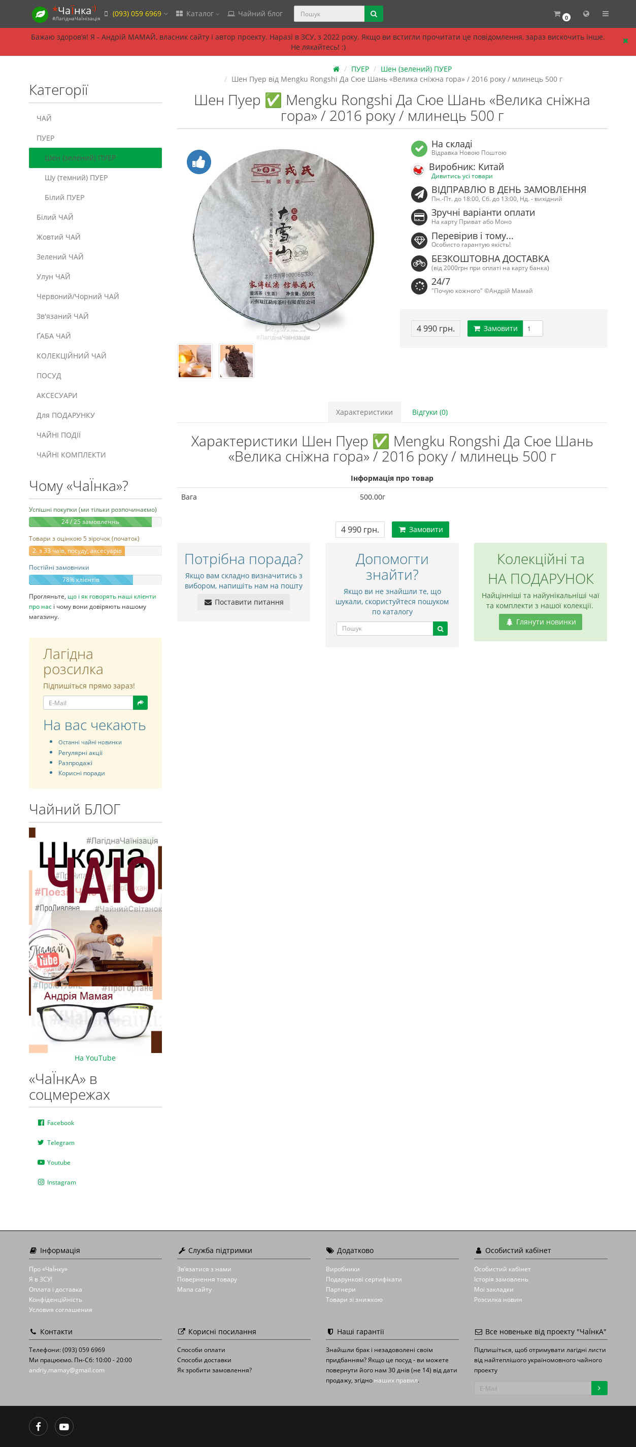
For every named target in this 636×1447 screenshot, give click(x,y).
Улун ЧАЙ (54, 276)
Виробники (343, 1269)
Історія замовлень (501, 1279)
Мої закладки (494, 1289)
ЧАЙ (44, 118)
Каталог (197, 13)
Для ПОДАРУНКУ (66, 415)
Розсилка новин (498, 1299)
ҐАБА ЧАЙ (54, 336)
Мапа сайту (194, 1289)
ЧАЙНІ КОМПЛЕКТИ (71, 454)
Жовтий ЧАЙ (59, 237)
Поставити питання (244, 602)
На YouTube (95, 1058)
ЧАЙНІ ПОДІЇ (59, 435)
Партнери (341, 1289)
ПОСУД (49, 375)
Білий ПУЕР (60, 197)
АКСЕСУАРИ (57, 395)
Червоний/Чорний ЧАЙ (78, 296)
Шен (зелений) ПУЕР (76, 157)
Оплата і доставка (55, 1289)
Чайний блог (255, 13)
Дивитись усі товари (462, 176)
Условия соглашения (60, 1309)
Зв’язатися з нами (204, 1269)
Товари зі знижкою (354, 1299)
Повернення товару (207, 1279)
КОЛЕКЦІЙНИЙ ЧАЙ (72, 355)
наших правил (396, 1380)
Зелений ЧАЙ (60, 256)
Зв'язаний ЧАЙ (63, 316)
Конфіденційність (55, 1299)
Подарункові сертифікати (364, 1279)
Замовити (495, 328)
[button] (562, 14)
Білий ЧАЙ (55, 217)
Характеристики (364, 412)
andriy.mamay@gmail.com (67, 1370)
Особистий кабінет (502, 1269)
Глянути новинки (540, 622)
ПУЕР (45, 138)
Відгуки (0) (430, 412)
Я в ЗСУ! (40, 1279)
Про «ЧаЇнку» (48, 1269)
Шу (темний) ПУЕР (72, 177)
